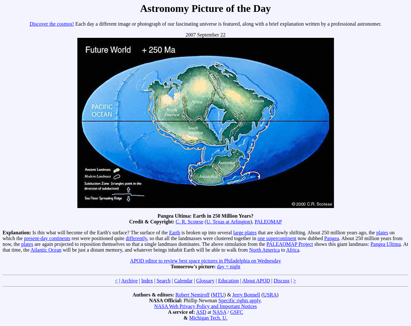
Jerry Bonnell (246, 294)
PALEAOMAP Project (289, 244)
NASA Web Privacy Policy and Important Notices (205, 306)
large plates (245, 232)
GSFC (236, 312)
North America (264, 250)
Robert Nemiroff (193, 294)
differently (136, 238)
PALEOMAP (268, 221)
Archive (129, 280)
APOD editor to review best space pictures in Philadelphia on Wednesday (205, 260)
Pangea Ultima (386, 244)
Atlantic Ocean (45, 250)
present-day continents (47, 238)
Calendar (183, 280)
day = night (228, 266)
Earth (174, 232)
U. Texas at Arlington (228, 221)
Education (228, 280)
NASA (219, 312)
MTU (218, 294)
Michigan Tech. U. (208, 318)
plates (382, 232)
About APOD (256, 280)
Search (164, 280)
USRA (270, 294)
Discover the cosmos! (52, 24)
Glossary (205, 280)
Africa (292, 250)
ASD (201, 312)
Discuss (282, 280)
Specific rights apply (239, 300)
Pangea (331, 238)
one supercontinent (276, 238)
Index (147, 280)
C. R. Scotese (189, 221)
